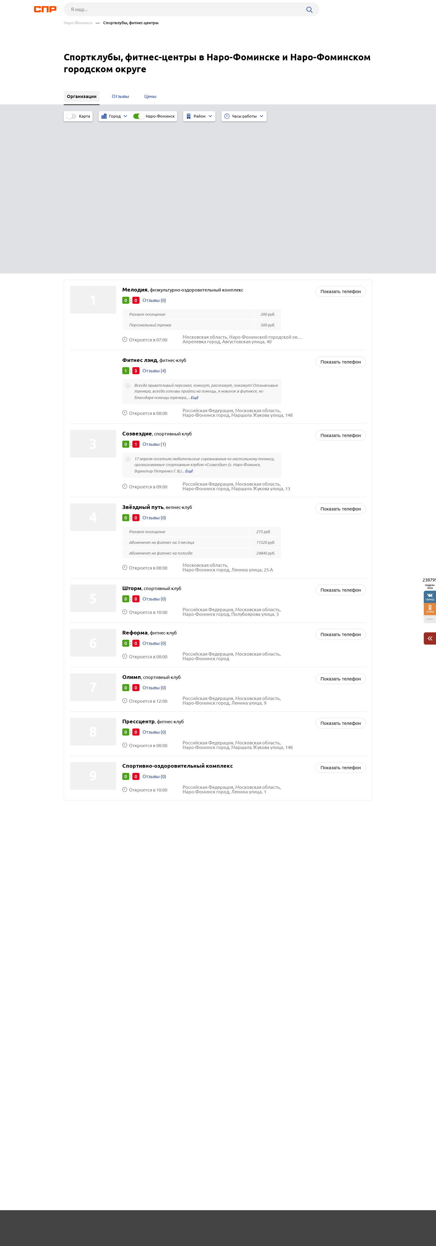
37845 (430, 611)
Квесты (234, 738)
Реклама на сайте (156, 1223)
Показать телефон (340, 138)
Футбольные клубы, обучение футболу (268, 730)
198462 (429, 599)
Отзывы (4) (154, 217)
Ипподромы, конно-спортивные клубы (268, 703)
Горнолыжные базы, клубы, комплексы (268, 710)
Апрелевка (84, 703)
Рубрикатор (75, 1223)
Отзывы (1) (154, 291)
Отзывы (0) (154, 147)
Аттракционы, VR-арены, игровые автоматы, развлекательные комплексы (293, 720)
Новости (113, 1223)
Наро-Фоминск (78, 23)
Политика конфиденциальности (146, 1241)
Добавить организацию (345, 1223)
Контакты (201, 1223)
